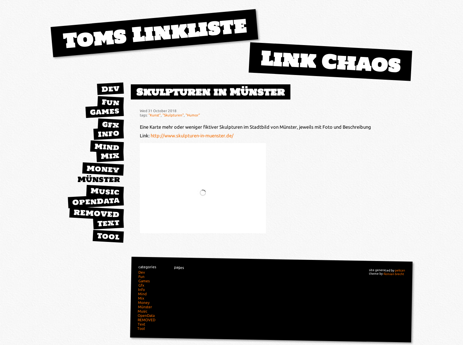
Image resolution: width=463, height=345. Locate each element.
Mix (110, 156)
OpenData (95, 201)
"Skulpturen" (173, 115)
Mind (107, 147)
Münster (98, 179)
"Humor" (193, 115)
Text (108, 223)
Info (108, 133)
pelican (400, 270)
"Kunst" (154, 115)
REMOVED (96, 213)
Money (102, 169)
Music (105, 191)
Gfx (111, 125)
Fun (110, 102)
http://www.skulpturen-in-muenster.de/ (192, 135)
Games (104, 111)
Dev (110, 89)
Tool (108, 236)
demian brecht (393, 274)
